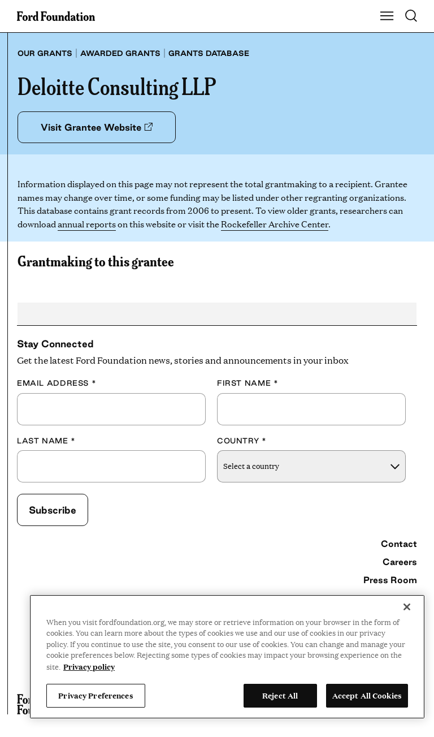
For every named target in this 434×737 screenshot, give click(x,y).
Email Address (56, 383)
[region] (227, 656)
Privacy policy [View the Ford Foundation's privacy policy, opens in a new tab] (89, 666)
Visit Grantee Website (97, 127)
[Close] (406, 606)
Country (242, 441)
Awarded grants (120, 53)
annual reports (87, 223)
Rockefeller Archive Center (274, 223)
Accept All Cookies (367, 695)
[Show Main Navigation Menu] (387, 16)
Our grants (45, 53)
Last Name (46, 441)
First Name (247, 383)
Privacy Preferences (95, 695)
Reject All (280, 695)
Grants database (208, 53)
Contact (399, 543)
